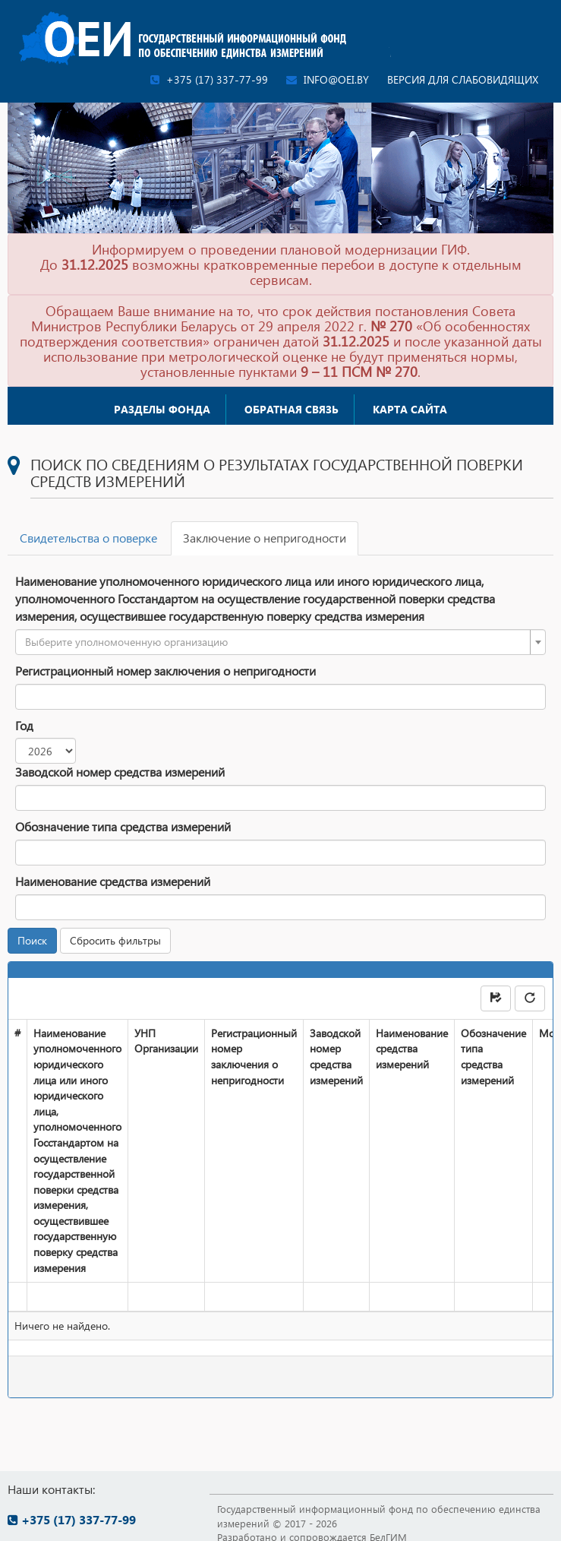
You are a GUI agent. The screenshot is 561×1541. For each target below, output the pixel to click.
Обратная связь (291, 409)
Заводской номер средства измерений (120, 772)
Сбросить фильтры (115, 940)
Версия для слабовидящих (462, 79)
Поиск (32, 940)
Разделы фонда (162, 409)
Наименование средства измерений (112, 881)
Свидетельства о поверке (88, 538)
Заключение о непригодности (264, 538)
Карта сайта (410, 409)
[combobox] (280, 642)
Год (24, 725)
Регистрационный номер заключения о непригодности (165, 671)
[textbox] (276, 642)
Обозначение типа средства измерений (123, 826)
